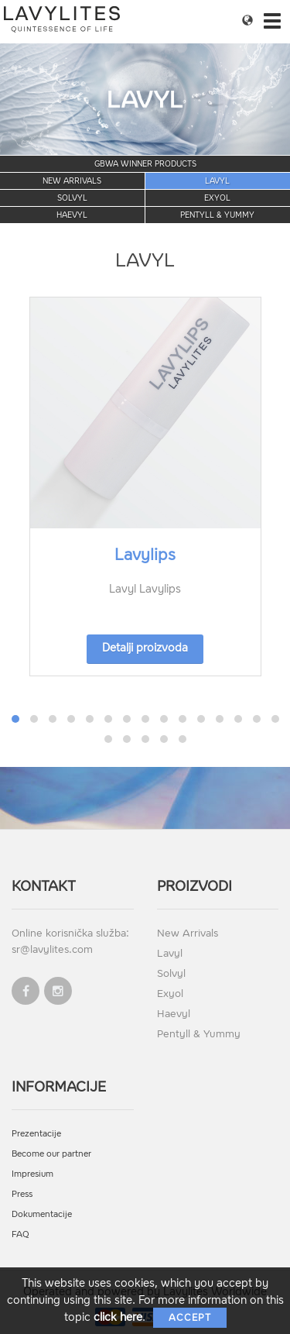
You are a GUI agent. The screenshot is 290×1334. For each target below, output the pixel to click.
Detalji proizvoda (145, 648)
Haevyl (71, 215)
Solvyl (72, 198)
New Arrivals (72, 181)
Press (22, 1194)
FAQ (20, 1234)
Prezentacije (36, 1134)
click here (118, 1317)
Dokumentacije (42, 1214)
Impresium (32, 1174)
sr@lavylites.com (52, 949)
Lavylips (145, 554)
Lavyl (217, 181)
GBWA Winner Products (145, 164)
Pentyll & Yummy (217, 215)
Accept (190, 1317)
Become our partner (51, 1154)
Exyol (217, 198)
